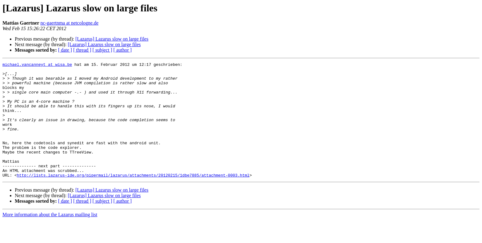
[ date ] (65, 50)
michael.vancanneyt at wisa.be (37, 65)
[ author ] (122, 50)
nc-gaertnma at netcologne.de (70, 23)
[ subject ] (102, 50)
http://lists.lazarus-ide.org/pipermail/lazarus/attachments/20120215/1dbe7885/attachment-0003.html (133, 198)
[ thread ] (82, 50)
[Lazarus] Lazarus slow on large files (111, 39)
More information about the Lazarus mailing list (49, 237)
